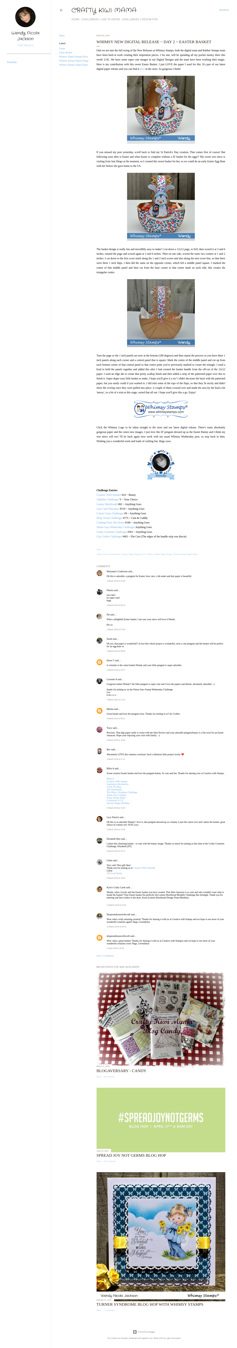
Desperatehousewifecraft (118, 914)
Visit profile (25, 45)
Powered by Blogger (144, 1332)
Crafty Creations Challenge (111, 531)
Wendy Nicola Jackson (25, 36)
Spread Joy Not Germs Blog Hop (131, 1155)
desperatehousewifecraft (118, 936)
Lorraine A (112, 679)
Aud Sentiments (114, 789)
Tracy (109, 728)
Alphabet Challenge (107, 499)
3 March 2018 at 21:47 (116, 699)
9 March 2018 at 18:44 (116, 878)
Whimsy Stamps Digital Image (74, 60)
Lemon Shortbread (107, 504)
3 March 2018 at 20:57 (116, 670)
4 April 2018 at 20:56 (115, 948)
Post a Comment (105, 956)
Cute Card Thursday (107, 508)
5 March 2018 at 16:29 (116, 808)
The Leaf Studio (114, 873)
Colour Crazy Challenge (110, 513)
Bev (109, 749)
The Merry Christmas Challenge (122, 792)
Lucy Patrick (113, 817)
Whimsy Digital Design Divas (73, 56)
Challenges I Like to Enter (100, 19)
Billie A (110, 768)
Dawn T (110, 660)
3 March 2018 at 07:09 (116, 629)
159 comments (110, 1161)
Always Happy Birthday (118, 803)
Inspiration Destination (118, 784)
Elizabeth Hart (113, 839)
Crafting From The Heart (110, 522)
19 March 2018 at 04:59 (116, 926)
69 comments (109, 1076)
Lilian (109, 860)
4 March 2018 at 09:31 (116, 718)
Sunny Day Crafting (116, 795)
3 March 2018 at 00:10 (116, 605)
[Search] (224, 10)
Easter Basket (65, 52)
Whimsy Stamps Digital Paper (73, 65)
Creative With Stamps (108, 494)
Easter (62, 48)
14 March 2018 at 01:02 (116, 905)
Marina (110, 709)
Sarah (109, 639)
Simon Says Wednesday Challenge (115, 527)
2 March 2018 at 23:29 (116, 581)
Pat (108, 614)
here (142, 68)
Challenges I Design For (140, 19)
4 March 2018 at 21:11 (116, 759)
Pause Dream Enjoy (116, 797)
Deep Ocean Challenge (109, 518)
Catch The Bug (114, 787)
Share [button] (62, 35)
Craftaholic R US (115, 800)
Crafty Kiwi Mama (104, 10)
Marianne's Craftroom (117, 571)
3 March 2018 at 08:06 (116, 651)
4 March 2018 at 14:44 (116, 740)
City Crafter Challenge (109, 536)
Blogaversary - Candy (122, 1071)
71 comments (109, 1310)
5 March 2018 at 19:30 (116, 829)
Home (75, 19)
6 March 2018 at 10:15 (116, 851)
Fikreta (110, 590)
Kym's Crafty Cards (116, 887)
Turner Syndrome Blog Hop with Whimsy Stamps (150, 1304)
